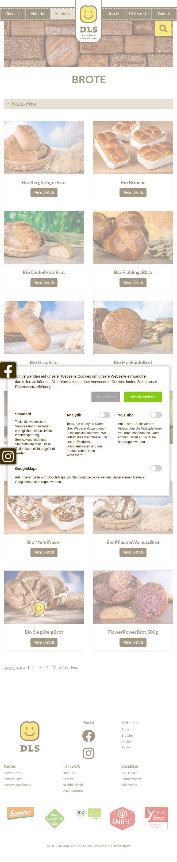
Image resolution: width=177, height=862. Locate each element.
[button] (105, 397)
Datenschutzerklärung (33, 387)
